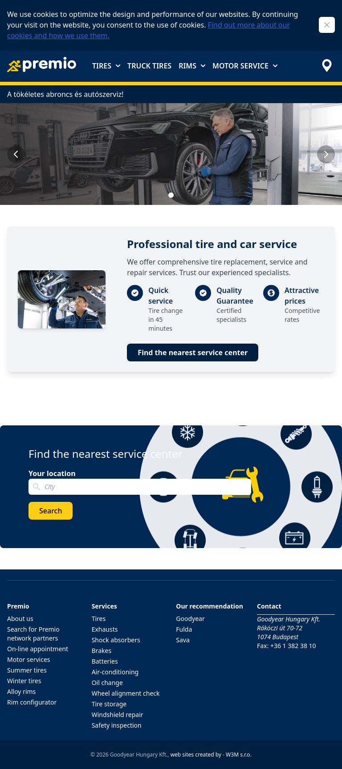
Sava (183, 640)
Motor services (28, 659)
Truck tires (149, 66)
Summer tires (27, 670)
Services (104, 606)
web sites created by (196, 754)
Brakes (102, 650)
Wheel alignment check (126, 693)
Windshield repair (117, 714)
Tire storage (109, 704)
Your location (52, 473)
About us (20, 618)
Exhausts (105, 629)
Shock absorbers (116, 640)
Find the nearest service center (193, 352)
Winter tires (24, 681)
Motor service (244, 66)
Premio (18, 606)
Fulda (184, 629)
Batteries (105, 661)
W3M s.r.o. (239, 754)
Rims (192, 66)
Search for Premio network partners (33, 633)
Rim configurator (32, 702)
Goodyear (190, 618)
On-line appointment (37, 649)
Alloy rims (21, 691)
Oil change (107, 682)
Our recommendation (209, 606)
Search (50, 511)
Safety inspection (117, 725)
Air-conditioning (115, 672)
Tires (106, 66)
